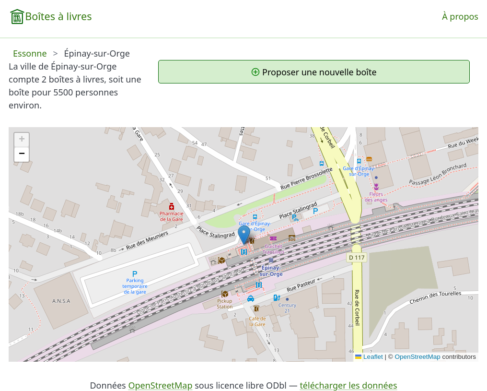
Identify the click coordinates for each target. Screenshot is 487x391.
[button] (244, 235)
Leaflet (369, 356)
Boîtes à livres (58, 16)
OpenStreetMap (417, 356)
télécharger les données (348, 385)
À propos (460, 16)
